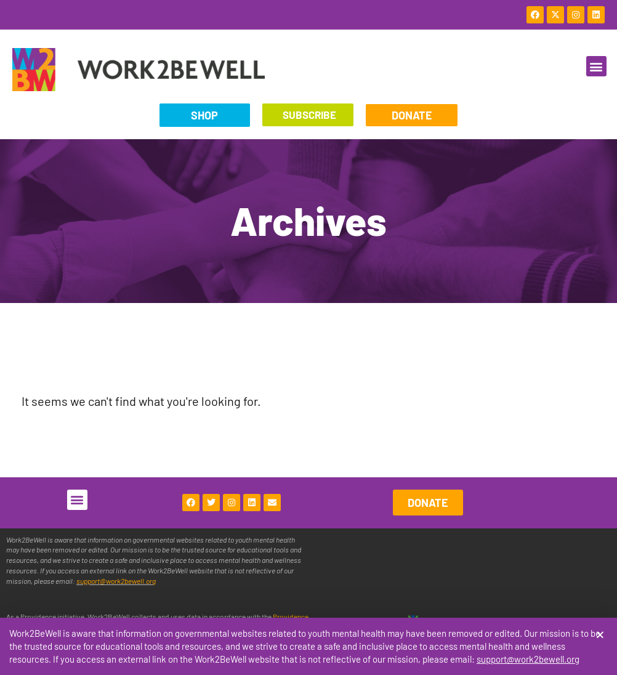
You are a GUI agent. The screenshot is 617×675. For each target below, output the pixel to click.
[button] (600, 635)
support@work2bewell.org (528, 659)
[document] (308, 337)
